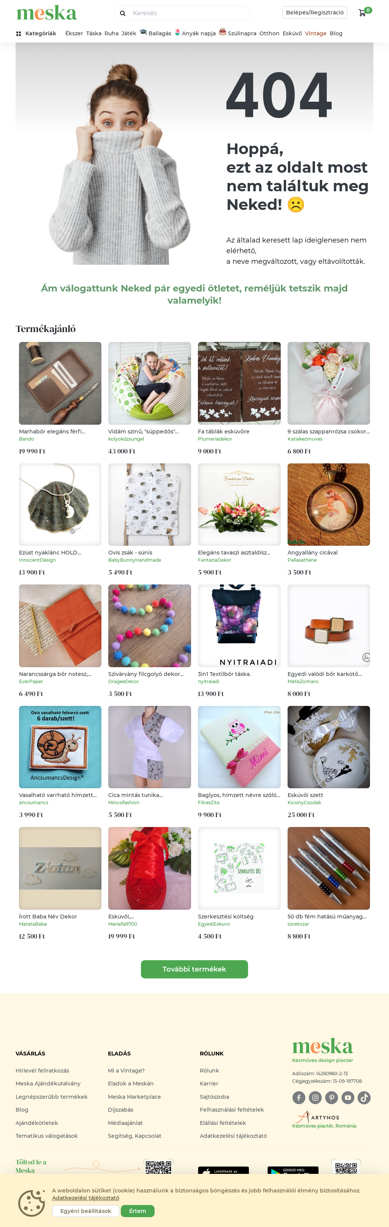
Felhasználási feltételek (232, 1109)
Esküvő (292, 33)
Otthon (269, 33)
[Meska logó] (332, 1051)
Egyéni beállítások (85, 1211)
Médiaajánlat (125, 1123)
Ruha (111, 33)
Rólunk (209, 1070)
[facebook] (298, 1097)
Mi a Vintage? (126, 1070)
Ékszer (74, 33)
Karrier (209, 1083)
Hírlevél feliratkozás (42, 1070)
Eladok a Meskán (131, 1083)
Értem (137, 1211)
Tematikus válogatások (47, 1135)
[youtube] (347, 1097)
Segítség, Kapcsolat (134, 1135)
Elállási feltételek (223, 1123)
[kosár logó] (362, 12)
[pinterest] (331, 1097)
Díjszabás (120, 1109)
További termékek (194, 969)
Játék (129, 33)
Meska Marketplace (134, 1096)
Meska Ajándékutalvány (48, 1083)
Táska (93, 33)
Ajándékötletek (37, 1123)
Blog (336, 33)
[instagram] (315, 1097)
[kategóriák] (39, 33)
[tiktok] (364, 1097)
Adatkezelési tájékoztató (233, 1135)
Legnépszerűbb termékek (52, 1096)
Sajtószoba (214, 1096)
